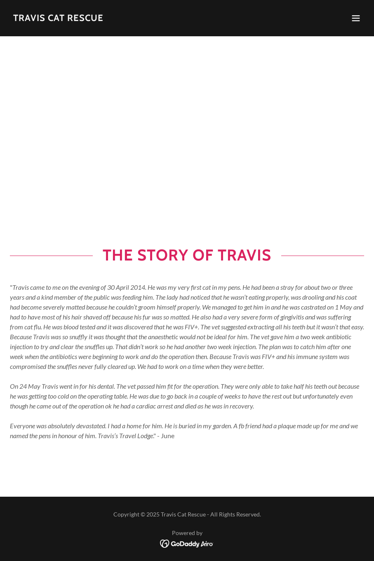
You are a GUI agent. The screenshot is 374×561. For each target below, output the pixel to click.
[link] (58, 18)
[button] (356, 18)
